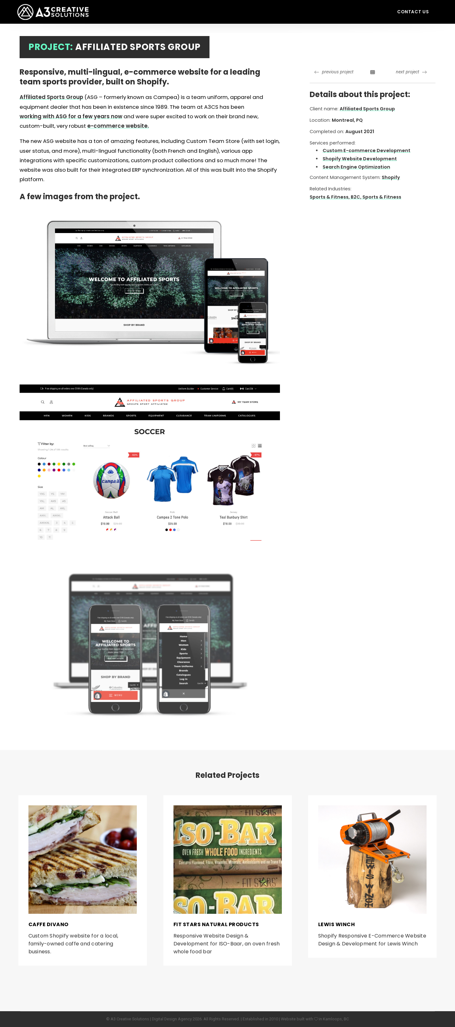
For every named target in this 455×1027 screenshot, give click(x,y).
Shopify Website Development (360, 159)
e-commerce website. (118, 126)
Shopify (391, 177)
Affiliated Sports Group (51, 97)
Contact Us (413, 12)
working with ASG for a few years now (71, 116)
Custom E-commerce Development (366, 150)
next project (411, 72)
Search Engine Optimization (356, 167)
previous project (333, 72)
